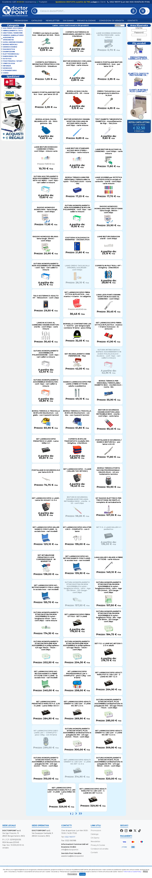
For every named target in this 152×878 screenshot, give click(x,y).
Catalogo (36, 20)
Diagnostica (9, 49)
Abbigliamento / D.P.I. (13, 30)
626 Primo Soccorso (13, 28)
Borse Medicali (10, 44)
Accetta (82, 874)
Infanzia (7, 66)
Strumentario (10, 70)
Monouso (7, 68)
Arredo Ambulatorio (13, 35)
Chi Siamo (68, 20)
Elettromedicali (11, 54)
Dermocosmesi (10, 47)
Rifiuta (145, 871)
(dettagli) (93, 2)
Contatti (132, 20)
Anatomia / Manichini (13, 33)
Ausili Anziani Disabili (13, 42)
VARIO (5, 73)
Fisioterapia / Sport (13, 61)
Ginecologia (9, 63)
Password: (139, 32)
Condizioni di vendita (111, 20)
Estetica (7, 59)
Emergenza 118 (10, 56)
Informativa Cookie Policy (132, 871)
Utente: (139, 28)
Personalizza (72, 874)
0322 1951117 (70, 837)
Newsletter (53, 20)
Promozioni (21, 20)
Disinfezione (9, 51)
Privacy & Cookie (86, 20)
